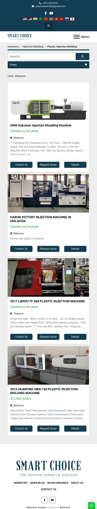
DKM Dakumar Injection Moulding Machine (40, 125)
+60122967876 (50, 3)
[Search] (42, 56)
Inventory (21, 482)
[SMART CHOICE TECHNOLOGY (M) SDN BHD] (48, 468)
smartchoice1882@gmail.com (50, 6)
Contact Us (21, 164)
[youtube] (51, 13)
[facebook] (45, 13)
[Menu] (76, 37)
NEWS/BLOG (37, 482)
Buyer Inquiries (57, 482)
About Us (77, 482)
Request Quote (48, 164)
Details (75, 164)
